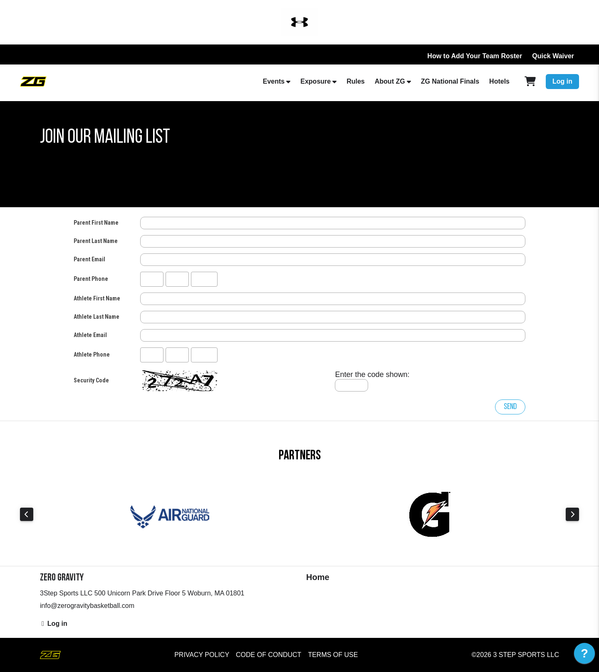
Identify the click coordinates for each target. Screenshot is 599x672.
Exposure (315, 81)
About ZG (390, 81)
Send (510, 407)
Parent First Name (96, 222)
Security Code (91, 380)
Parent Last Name (96, 241)
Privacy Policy (201, 654)
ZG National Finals (450, 81)
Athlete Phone (92, 354)
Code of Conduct (268, 654)
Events (274, 81)
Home (317, 577)
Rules (356, 81)
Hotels (499, 81)
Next (572, 514)
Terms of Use (333, 654)
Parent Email (89, 259)
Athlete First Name (97, 298)
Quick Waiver (553, 56)
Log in (562, 81)
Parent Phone (91, 278)
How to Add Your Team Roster (474, 56)
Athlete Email (90, 335)
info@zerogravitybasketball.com (87, 605)
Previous (26, 514)
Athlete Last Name (96, 316)
